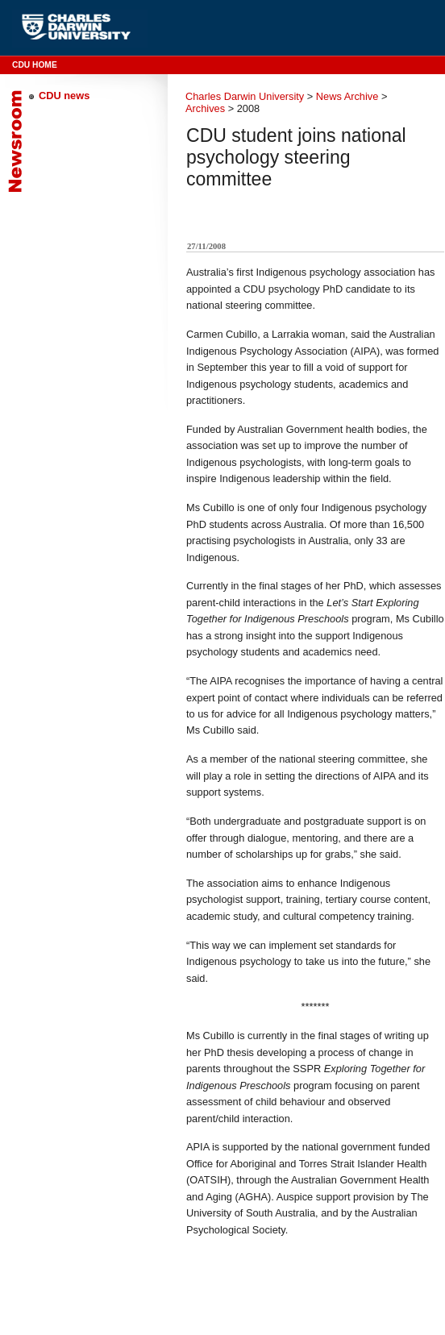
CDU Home (34, 64)
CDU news (64, 95)
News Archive (347, 96)
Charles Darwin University (244, 96)
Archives (205, 108)
